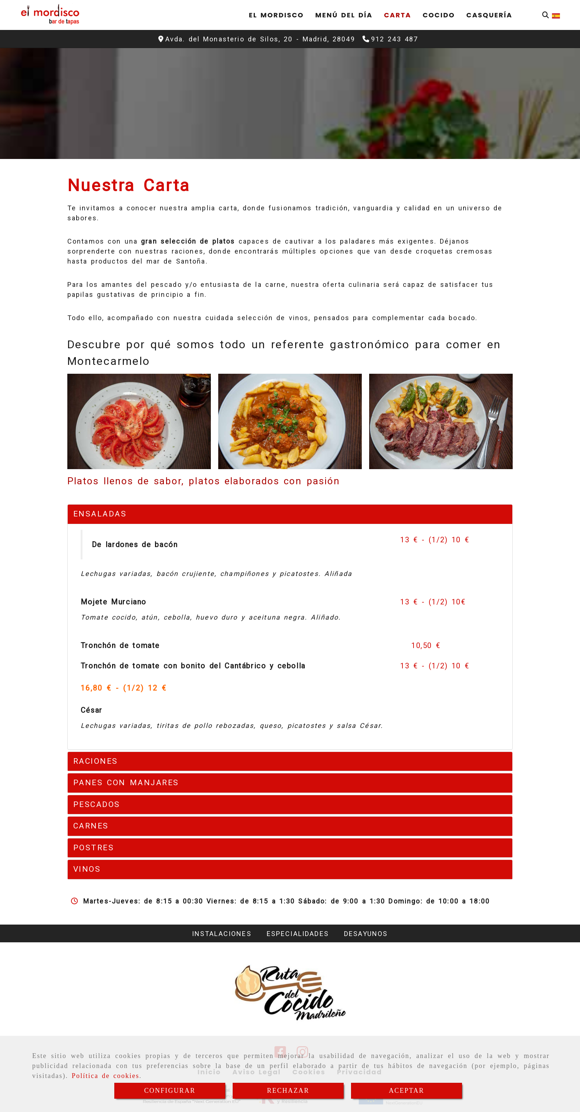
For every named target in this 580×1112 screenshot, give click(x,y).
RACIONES (95, 761)
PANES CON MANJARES (126, 782)
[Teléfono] (390, 39)
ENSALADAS (100, 513)
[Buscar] (545, 15)
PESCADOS (96, 804)
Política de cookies (105, 1075)
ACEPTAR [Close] (406, 1090)
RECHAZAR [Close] (288, 1090)
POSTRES (93, 847)
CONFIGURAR (170, 1090)
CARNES (91, 825)
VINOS (87, 869)
